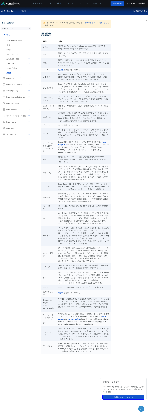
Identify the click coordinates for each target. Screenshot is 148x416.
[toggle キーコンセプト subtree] (29, 63)
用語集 (23, 11)
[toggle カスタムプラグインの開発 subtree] (29, 115)
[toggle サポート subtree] (29, 45)
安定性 (8, 50)
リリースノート (12, 54)
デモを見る (117, 3)
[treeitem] (18, 72)
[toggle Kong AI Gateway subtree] (29, 103)
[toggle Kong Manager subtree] (29, 109)
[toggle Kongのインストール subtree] (29, 84)
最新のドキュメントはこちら (96, 23)
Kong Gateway (12, 11)
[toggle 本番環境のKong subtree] (29, 90)
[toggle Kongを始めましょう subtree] (29, 78)
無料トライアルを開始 (136, 3)
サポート (71, 3)
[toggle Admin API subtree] (29, 128)
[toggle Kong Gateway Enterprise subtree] (29, 97)
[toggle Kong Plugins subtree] (29, 122)
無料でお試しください (123, 397)
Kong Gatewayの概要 (14, 40)
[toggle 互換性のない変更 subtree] (29, 58)
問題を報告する (140, 11)
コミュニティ (83, 3)
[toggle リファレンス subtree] (29, 134)
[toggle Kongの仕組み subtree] (29, 68)
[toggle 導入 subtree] (29, 34)
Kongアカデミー (99, 3)
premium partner (74, 319)
